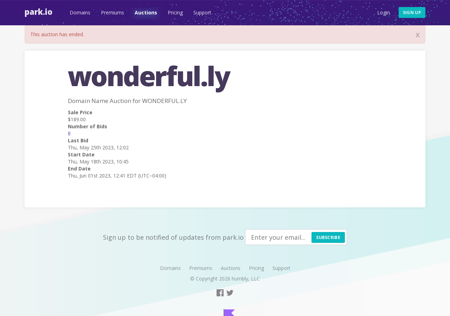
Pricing (175, 12)
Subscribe (328, 237)
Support (202, 12)
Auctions (146, 12)
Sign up (412, 12)
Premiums (112, 12)
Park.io (38, 11)
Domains (80, 12)
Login (383, 12)
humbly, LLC (246, 278)
